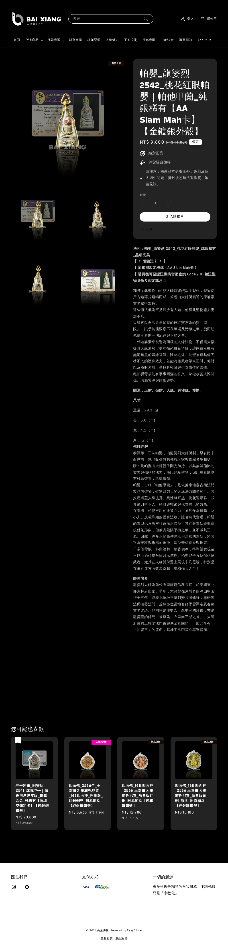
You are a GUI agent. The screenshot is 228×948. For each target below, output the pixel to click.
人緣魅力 (112, 40)
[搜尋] (146, 18)
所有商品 (32, 40)
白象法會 (167, 40)
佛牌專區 (53, 40)
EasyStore (134, 930)
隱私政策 (107, 939)
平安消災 (130, 40)
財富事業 (75, 40)
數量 (143, 195)
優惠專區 (148, 40)
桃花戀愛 (93, 40)
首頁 (17, 40)
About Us (204, 40)
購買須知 (185, 40)
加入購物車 (175, 216)
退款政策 (121, 939)
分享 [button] (146, 230)
